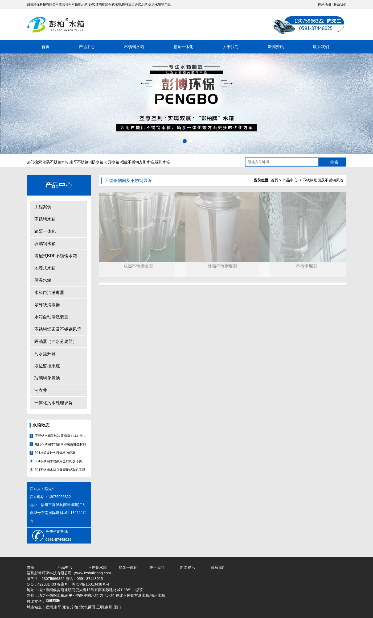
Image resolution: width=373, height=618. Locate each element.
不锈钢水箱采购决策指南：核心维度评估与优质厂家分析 (61, 436)
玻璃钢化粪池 (47, 378)
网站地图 (324, 4)
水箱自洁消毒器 (49, 292)
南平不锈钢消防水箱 (86, 162)
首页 (46, 46)
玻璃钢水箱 (45, 243)
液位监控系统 (47, 366)
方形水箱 (111, 162)
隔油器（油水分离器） (55, 341)
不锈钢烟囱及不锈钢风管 (57, 329)
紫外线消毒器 (47, 304)
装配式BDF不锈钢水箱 (55, 256)
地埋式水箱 (45, 268)
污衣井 (40, 390)
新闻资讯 (276, 46)
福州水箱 (162, 162)
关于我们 (231, 46)
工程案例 (42, 207)
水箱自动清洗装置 (51, 317)
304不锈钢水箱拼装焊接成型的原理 (60, 470)
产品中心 (87, 46)
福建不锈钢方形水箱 (137, 162)
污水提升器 (45, 353)
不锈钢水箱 (134, 46)
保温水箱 (42, 280)
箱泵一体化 (183, 46)
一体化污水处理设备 (53, 402)
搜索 (334, 162)
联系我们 (340, 4)
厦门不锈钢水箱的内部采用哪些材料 (60, 444)
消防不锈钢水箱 (56, 162)
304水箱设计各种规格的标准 (55, 453)
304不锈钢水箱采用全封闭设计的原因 (61, 461)
